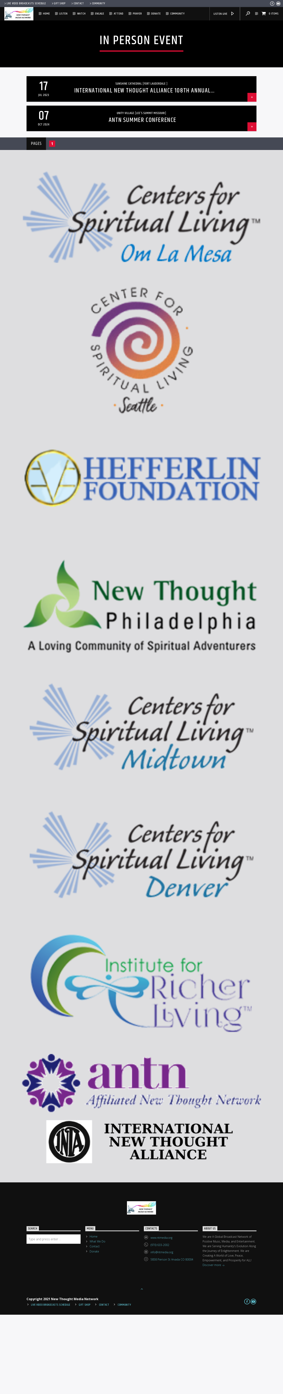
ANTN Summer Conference (142, 199)
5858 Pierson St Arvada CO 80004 (172, 1339)
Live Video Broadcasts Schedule (25, 3)
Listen (63, 13)
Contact (77, 3)
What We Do (97, 1321)
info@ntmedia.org (162, 1331)
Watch (81, 13)
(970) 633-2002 (160, 1324)
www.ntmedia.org (161, 1317)
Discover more (214, 1344)
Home (46, 13)
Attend (118, 13)
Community (97, 3)
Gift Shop (58, 3)
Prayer (137, 13)
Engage (99, 13)
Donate (156, 13)
